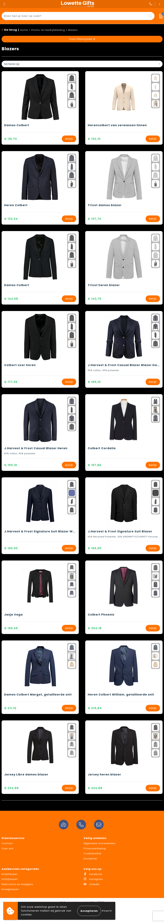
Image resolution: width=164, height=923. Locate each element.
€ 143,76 (94, 299)
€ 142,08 (11, 299)
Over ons (7, 848)
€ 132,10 (94, 139)
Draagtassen (10, 889)
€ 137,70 (94, 219)
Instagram (93, 879)
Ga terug (10, 29)
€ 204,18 (95, 628)
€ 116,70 (10, 139)
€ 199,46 (11, 628)
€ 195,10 (94, 382)
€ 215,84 (95, 708)
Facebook (93, 874)
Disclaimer (90, 858)
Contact (7, 843)
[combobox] (74, 16)
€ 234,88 (11, 788)
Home (24, 30)
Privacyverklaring (95, 848)
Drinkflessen (10, 874)
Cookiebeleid (92, 853)
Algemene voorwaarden (100, 843)
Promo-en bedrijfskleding (48, 30)
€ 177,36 (10, 382)
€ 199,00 (11, 548)
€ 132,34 (11, 219)
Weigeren (107, 910)
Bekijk (69, 139)
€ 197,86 (94, 465)
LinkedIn (92, 884)
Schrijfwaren (10, 879)
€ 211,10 (10, 708)
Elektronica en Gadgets (17, 884)
